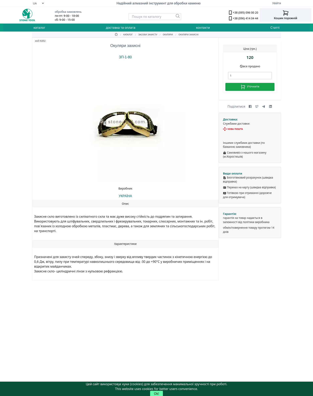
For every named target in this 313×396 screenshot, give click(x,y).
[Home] (116, 34)
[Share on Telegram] (263, 106)
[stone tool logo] (27, 15)
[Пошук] (177, 16)
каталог (39, 27)
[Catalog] (125, 34)
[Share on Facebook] (250, 106)
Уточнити (250, 86)
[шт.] (250, 75)
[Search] (155, 16)
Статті (274, 27)
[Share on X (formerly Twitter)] (257, 106)
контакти (203, 27)
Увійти (276, 3)
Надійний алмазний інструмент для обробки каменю (158, 3)
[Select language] (38, 3)
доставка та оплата (120, 27)
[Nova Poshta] (250, 129)
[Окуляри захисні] (185, 34)
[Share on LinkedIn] (270, 106)
